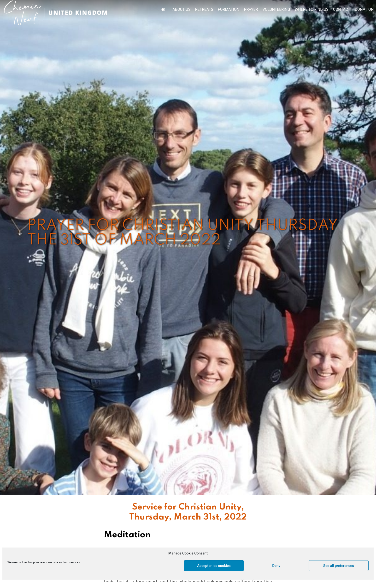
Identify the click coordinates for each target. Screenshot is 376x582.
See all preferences (338, 566)
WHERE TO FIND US (312, 9)
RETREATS (204, 9)
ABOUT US (181, 9)
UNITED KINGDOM (78, 13)
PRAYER (251, 9)
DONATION (364, 9)
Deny (276, 566)
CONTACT (341, 9)
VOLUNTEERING (276, 9)
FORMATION (229, 9)
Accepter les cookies (214, 566)
